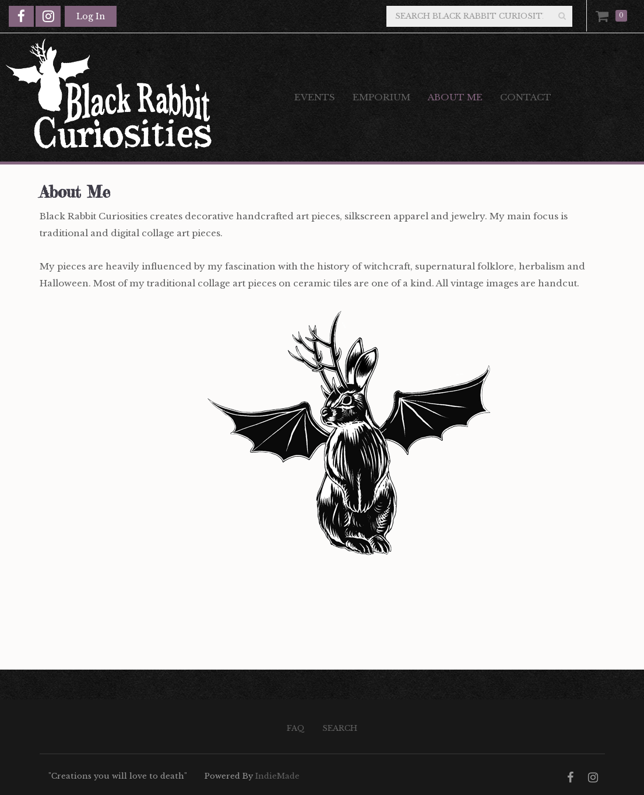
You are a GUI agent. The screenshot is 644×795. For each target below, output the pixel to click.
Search (339, 728)
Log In (90, 16)
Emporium (381, 97)
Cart (604, 16)
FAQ (296, 728)
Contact (525, 97)
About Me (455, 97)
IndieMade (277, 776)
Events (314, 97)
